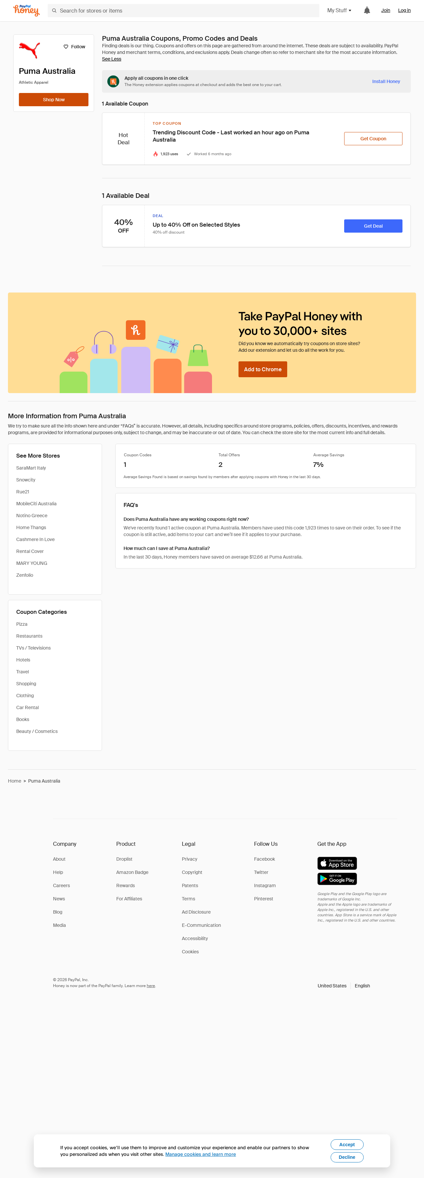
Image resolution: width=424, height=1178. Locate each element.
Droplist (124, 859)
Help (58, 872)
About (59, 859)
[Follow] (74, 46)
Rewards (125, 885)
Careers (61, 885)
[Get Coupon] (373, 138)
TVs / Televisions (33, 648)
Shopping (26, 684)
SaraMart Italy (31, 468)
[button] (344, 985)
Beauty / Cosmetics (37, 731)
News (59, 899)
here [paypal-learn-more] (151, 985)
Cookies (190, 952)
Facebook (264, 859)
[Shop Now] (53, 99)
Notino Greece (31, 516)
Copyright (192, 872)
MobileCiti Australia (36, 504)
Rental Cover (30, 551)
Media (59, 925)
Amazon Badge (132, 872)
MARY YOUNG (31, 563)
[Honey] (26, 11)
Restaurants (29, 636)
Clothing (25, 696)
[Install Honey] (386, 81)
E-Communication (201, 925)
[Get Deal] (373, 226)
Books (22, 719)
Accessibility (195, 938)
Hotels (23, 660)
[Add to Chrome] (262, 369)
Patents (190, 885)
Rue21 (22, 492)
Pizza (21, 624)
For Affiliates (129, 899)
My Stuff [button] (339, 10)
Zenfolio (24, 575)
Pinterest (263, 899)
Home (14, 781)
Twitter (261, 872)
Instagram (265, 885)
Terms (188, 899)
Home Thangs (31, 527)
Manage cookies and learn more (200, 1154)
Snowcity (25, 480)
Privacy (189, 859)
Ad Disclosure (196, 912)
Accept (347, 1144)
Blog (57, 912)
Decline (347, 1157)
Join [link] (385, 10)
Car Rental (27, 707)
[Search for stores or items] (183, 10)
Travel (22, 672)
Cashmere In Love (35, 539)
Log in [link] (404, 10)
